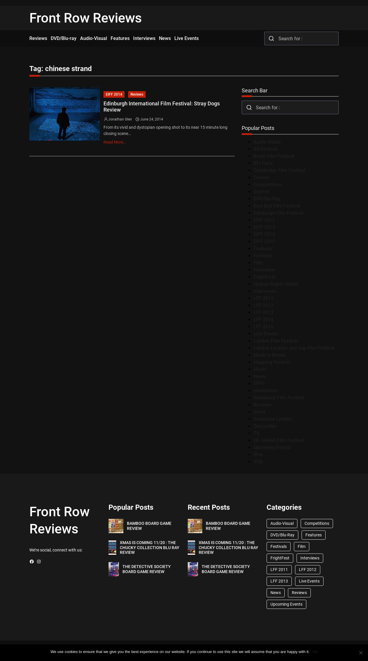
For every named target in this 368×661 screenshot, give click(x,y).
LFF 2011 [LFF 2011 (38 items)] (279, 569)
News (259, 376)
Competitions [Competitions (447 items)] (317, 523)
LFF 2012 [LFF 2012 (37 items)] (307, 569)
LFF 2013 (263, 312)
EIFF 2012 (264, 220)
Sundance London (273, 419)
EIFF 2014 (114, 94)
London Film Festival (276, 341)
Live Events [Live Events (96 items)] (309, 581)
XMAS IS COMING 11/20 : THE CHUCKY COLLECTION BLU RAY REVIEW (149, 547)
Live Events (266, 334)
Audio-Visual (267, 142)
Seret (259, 412)
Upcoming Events (272, 447)
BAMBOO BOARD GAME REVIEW (149, 526)
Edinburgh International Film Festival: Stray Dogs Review (161, 106)
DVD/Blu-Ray (267, 199)
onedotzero (266, 390)
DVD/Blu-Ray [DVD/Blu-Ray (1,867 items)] (282, 535)
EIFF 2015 (264, 241)
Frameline (264, 270)
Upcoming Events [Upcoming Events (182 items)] (286, 604)
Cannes (262, 177)
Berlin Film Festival (274, 156)
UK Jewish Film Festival (279, 440)
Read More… (114, 142)
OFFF (259, 383)
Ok (315, 651)
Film (258, 263)
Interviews (265, 291)
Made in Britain (270, 355)
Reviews (136, 94)
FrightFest (264, 277)
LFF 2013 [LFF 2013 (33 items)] (279, 581)
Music (260, 369)
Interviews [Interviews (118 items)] (309, 558)
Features (263, 248)
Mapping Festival (272, 362)
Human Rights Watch (276, 284)
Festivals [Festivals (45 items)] (278, 546)
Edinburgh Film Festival (278, 213)
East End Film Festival (277, 206)
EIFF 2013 (264, 227)
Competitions (268, 184)
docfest (262, 191)
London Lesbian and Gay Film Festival (294, 348)
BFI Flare (263, 163)
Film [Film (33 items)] (301, 546)
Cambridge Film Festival (279, 170)
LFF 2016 (263, 326)
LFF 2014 (263, 319)
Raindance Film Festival (279, 398)
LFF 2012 (263, 305)
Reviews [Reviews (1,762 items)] (299, 592)
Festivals (263, 255)
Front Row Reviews (85, 18)
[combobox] (301, 38)
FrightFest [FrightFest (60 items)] (279, 558)
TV (256, 433)
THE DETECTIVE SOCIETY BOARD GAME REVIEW (146, 569)
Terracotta (265, 426)
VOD (258, 461)
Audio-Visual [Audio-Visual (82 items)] (282, 523)
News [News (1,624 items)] (275, 592)
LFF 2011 (263, 298)
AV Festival (265, 149)
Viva (258, 454)
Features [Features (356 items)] (313, 535)
